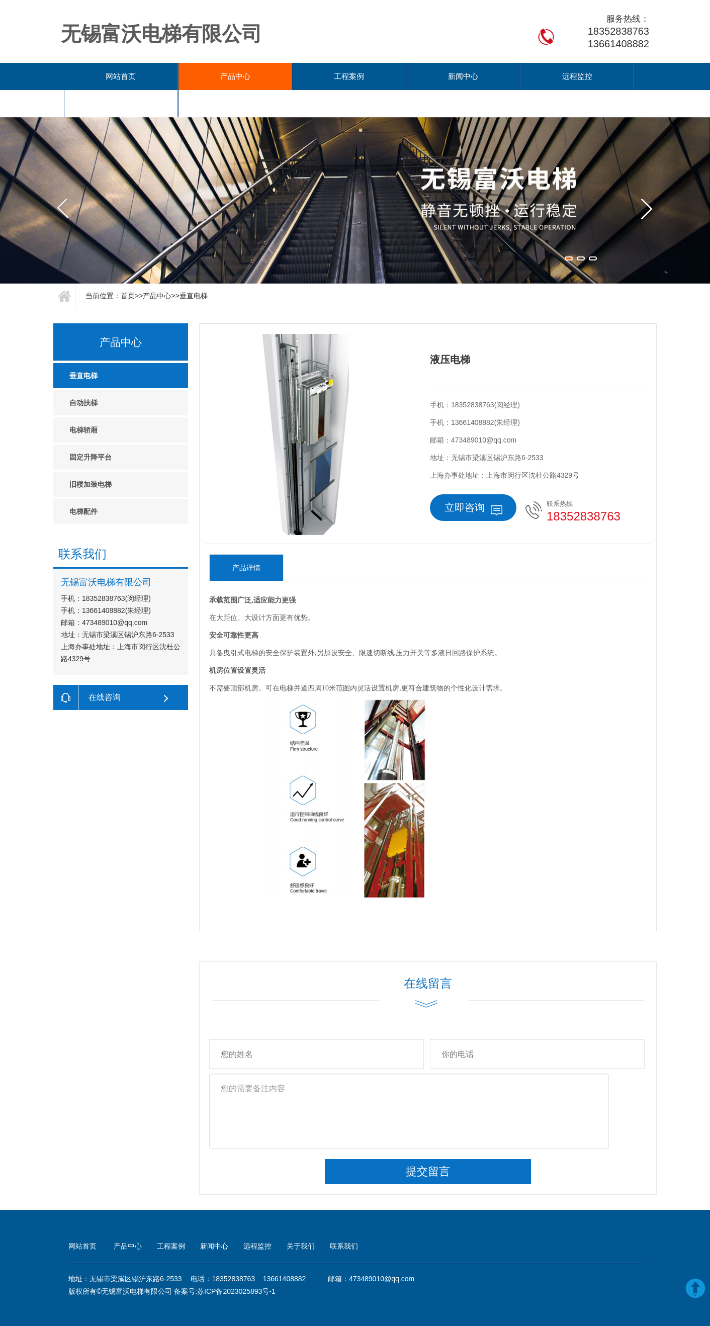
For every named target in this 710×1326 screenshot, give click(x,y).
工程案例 (272, 76)
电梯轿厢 (83, 403)
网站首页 (109, 76)
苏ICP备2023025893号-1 (236, 1264)
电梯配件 (83, 484)
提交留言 (428, 1144)
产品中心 (190, 76)
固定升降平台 (90, 430)
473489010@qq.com (381, 1252)
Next (644, 161)
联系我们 (598, 76)
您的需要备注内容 (409, 1084)
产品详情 (246, 541)
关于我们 (516, 76)
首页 (128, 268)
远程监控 (434, 76)
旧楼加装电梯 (90, 457)
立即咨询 (473, 481)
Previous (66, 161)
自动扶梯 (83, 376)
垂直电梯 (194, 268)
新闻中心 (353, 76)
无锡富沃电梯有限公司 (137, 1264)
